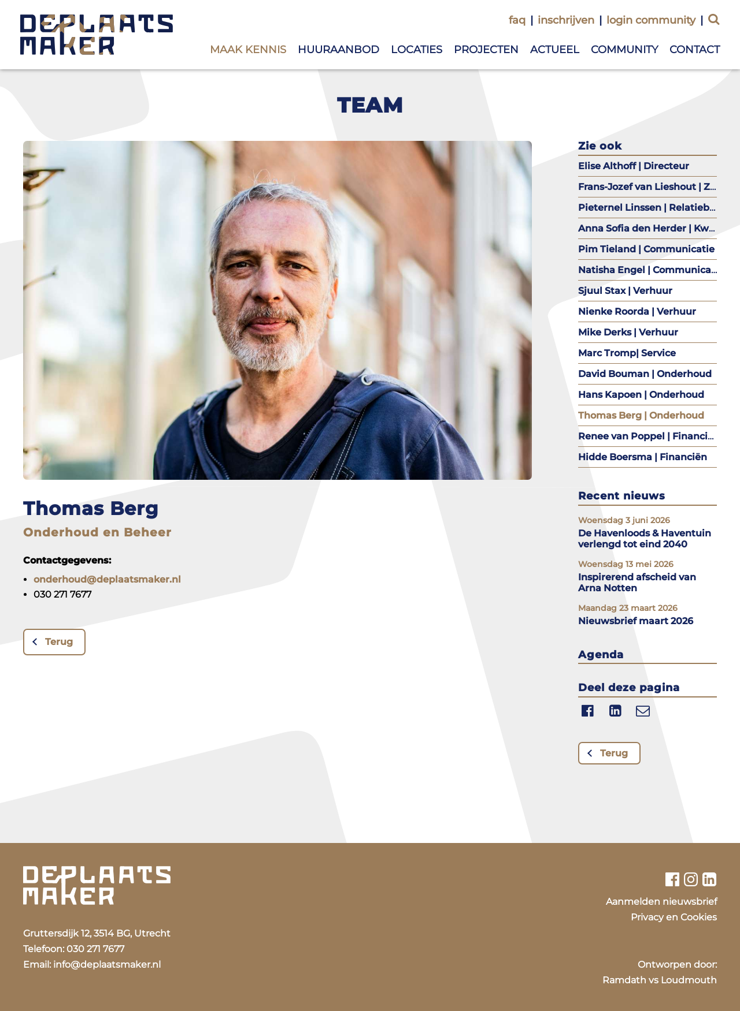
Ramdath (624, 980)
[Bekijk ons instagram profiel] (691, 879)
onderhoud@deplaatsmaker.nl (107, 579)
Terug (59, 641)
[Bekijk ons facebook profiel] (672, 879)
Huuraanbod (338, 49)
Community (624, 49)
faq (517, 20)
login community (650, 20)
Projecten (486, 49)
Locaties (416, 49)
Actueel (554, 49)
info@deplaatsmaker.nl (107, 964)
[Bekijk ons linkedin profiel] (709, 879)
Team (370, 105)
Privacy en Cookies (674, 917)
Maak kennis (248, 49)
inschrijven (566, 20)
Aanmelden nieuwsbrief (661, 901)
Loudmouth (689, 980)
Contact (694, 49)
